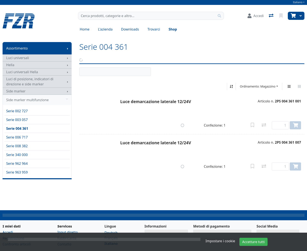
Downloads (130, 29)
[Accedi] (255, 16)
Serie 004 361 (17, 128)
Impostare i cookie (220, 241)
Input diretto (67, 232)
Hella (10, 65)
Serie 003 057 (17, 119)
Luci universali (17, 57)
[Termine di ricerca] (146, 16)
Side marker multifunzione (37, 99)
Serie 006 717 (17, 137)
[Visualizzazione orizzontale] (299, 86)
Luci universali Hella (22, 72)
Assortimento (17, 48)
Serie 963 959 (17, 172)
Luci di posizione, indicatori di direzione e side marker (29, 81)
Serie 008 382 (17, 146)
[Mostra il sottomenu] (67, 48)
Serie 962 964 (17, 163)
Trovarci (154, 29)
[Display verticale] (289, 86)
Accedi (8, 232)
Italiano (298, 2)
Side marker (16, 91)
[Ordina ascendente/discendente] (231, 86)
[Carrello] (293, 16)
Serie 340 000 (17, 154)
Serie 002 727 (17, 111)
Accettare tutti (253, 241)
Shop (173, 29)
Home (85, 29)
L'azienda (105, 29)
